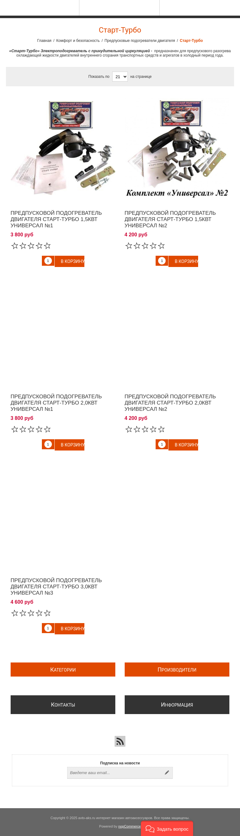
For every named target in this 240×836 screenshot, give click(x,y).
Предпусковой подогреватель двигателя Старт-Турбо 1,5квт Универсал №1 (56, 219)
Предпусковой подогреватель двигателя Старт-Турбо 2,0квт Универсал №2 (170, 403)
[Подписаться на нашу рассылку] (114, 772)
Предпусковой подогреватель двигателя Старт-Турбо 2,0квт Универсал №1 (56, 403)
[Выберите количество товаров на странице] (120, 77)
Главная (44, 40)
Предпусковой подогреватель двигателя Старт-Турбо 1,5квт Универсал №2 (170, 219)
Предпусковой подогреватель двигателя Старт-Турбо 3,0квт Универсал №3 (56, 586)
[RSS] (120, 741)
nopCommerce (129, 826)
